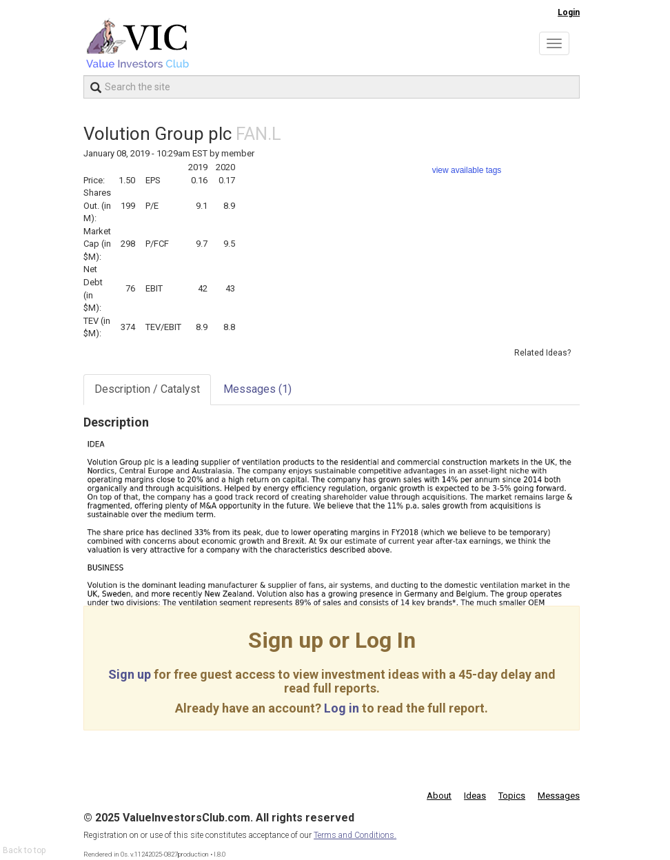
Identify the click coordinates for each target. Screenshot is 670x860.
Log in (341, 708)
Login (569, 12)
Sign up (129, 674)
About (439, 795)
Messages (257, 389)
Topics (511, 795)
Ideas (475, 795)
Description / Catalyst (147, 389)
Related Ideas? (542, 353)
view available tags (467, 170)
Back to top (24, 850)
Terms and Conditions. (355, 835)
